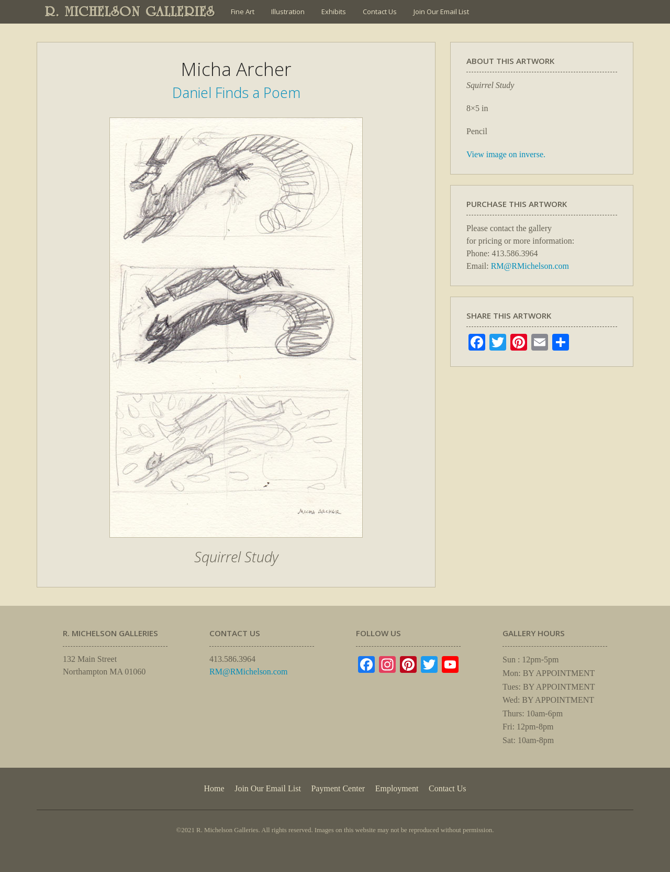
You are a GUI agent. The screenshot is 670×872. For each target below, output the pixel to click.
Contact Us (380, 11)
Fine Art (242, 11)
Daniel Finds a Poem (236, 92)
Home (214, 788)
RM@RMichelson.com (530, 265)
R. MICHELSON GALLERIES (130, 11)
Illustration (288, 11)
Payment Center (338, 788)
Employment (397, 788)
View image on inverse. (505, 154)
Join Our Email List (441, 11)
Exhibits (333, 11)
